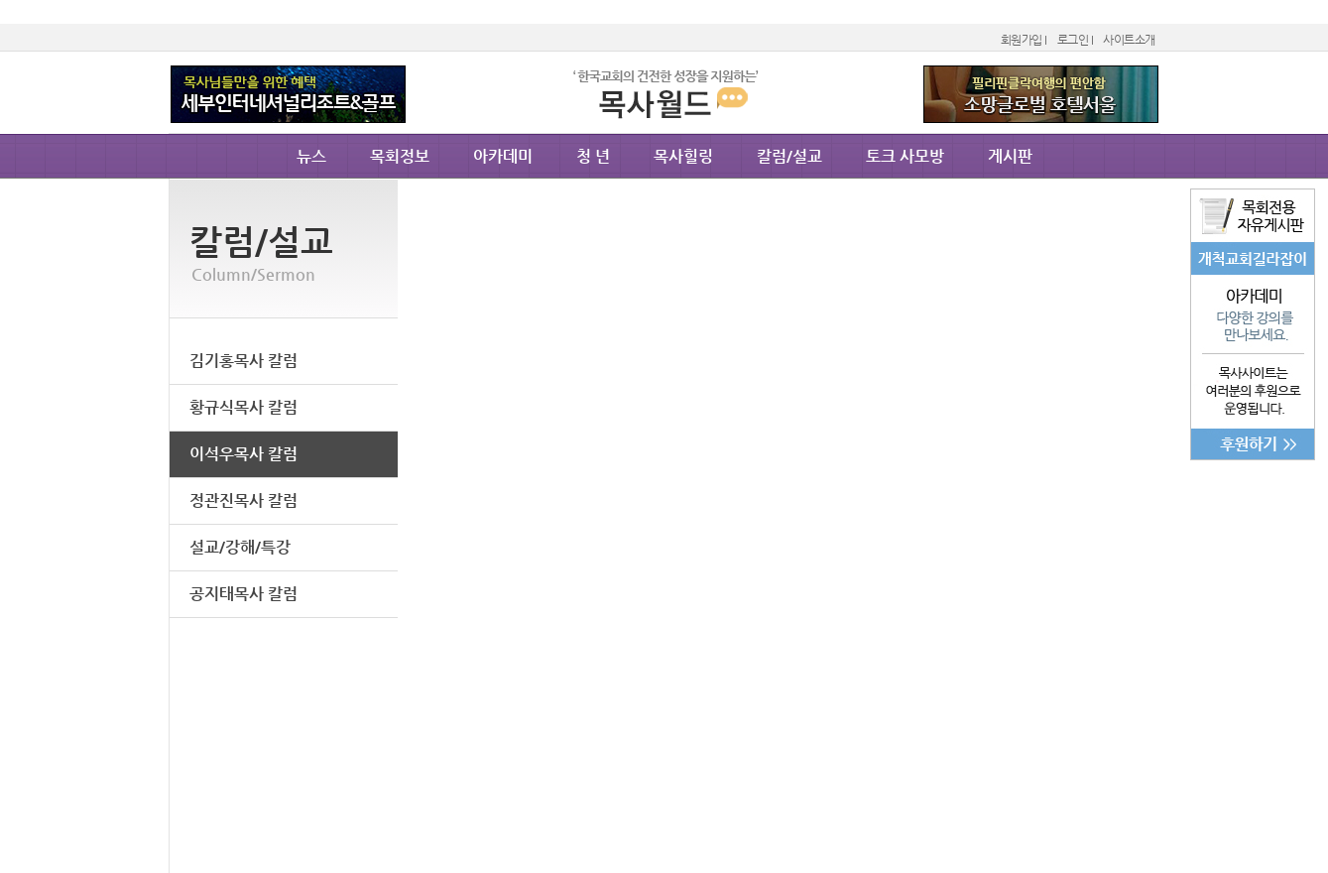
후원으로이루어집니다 (1252, 406)
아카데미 (1252, 314)
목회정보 (399, 156)
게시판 (1010, 156)
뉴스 (311, 156)
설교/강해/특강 (240, 547)
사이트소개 (1129, 40)
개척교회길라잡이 (1252, 259)
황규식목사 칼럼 (243, 407)
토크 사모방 (905, 156)
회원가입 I (1024, 40)
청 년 (593, 156)
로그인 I (1075, 40)
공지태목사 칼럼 (243, 593)
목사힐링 (683, 156)
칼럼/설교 (789, 156)
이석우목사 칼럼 (243, 453)
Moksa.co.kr (664, 121)
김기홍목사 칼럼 (243, 360)
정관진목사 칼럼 (243, 500)
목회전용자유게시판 (1252, 216)
